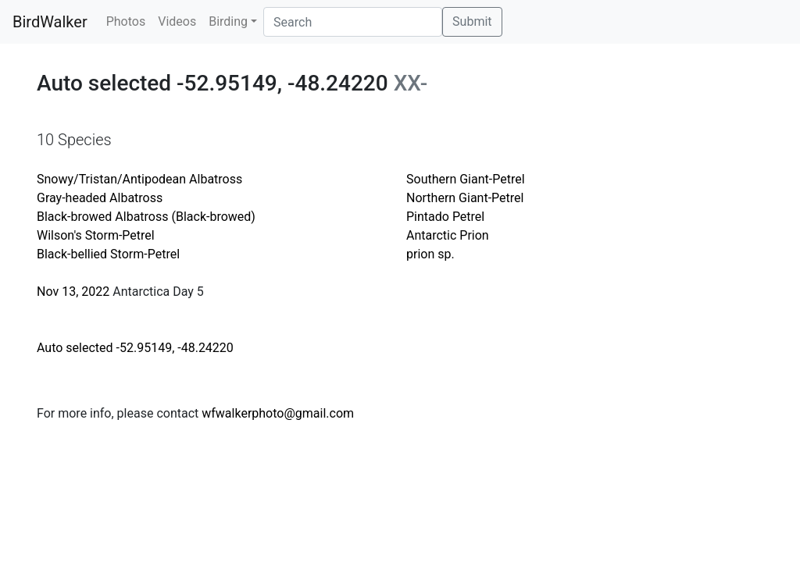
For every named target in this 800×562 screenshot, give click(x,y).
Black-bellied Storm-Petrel (108, 254)
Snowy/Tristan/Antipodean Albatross (139, 179)
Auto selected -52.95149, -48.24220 (135, 347)
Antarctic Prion (447, 235)
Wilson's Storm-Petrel (96, 235)
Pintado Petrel (445, 216)
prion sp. (430, 254)
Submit (471, 21)
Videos (177, 21)
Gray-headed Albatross (99, 197)
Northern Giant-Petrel (464, 197)
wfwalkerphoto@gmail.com (278, 413)
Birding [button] (228, 21)
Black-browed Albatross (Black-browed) (146, 216)
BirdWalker (50, 21)
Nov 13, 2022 (73, 291)
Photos (126, 21)
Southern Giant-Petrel (465, 179)
